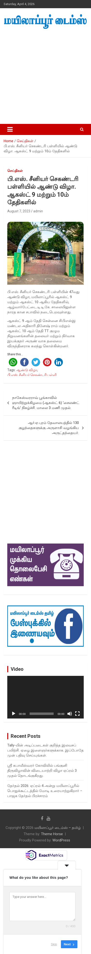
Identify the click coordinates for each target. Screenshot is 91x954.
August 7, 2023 (18, 211)
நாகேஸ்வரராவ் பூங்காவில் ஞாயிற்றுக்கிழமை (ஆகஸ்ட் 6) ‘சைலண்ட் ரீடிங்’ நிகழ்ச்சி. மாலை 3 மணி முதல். (45, 403)
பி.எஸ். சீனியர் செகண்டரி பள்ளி (32, 375)
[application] (45, 697)
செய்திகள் (15, 171)
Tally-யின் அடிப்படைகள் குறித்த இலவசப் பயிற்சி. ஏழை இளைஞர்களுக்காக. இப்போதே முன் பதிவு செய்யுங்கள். (45, 750)
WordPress (61, 840)
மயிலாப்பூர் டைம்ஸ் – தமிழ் (57, 828)
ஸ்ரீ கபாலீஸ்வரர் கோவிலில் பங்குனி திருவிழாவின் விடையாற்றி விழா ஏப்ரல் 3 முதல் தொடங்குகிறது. (42, 770)
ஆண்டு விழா (26, 370)
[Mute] (69, 713)
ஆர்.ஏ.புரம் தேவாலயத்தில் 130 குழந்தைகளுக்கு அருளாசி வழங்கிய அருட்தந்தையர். (49, 428)
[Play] (13, 713)
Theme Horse (52, 834)
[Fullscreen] (77, 713)
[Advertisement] (45, 77)
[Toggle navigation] (10, 129)
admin (38, 211)
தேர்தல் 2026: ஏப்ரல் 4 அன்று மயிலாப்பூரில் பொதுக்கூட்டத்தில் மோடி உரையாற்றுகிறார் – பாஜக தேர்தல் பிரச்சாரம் (44, 791)
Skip (54, 944)
